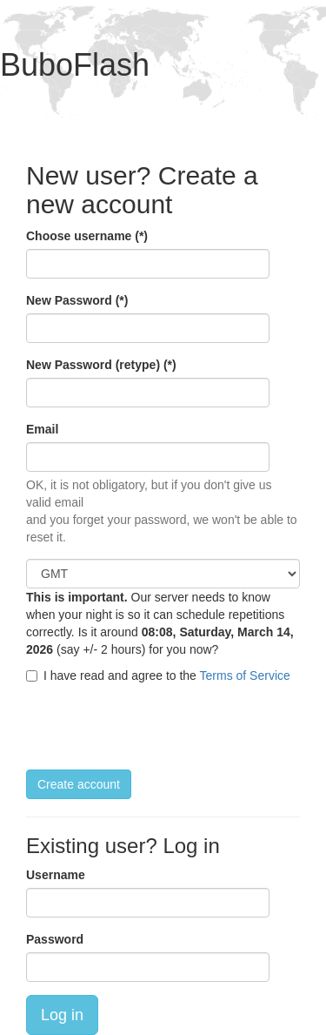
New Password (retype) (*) (101, 365)
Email (42, 429)
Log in (62, 1015)
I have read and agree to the (158, 675)
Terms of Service (245, 675)
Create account (78, 784)
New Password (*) (77, 300)
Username (55, 875)
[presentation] (158, 727)
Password (54, 939)
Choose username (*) (87, 236)
